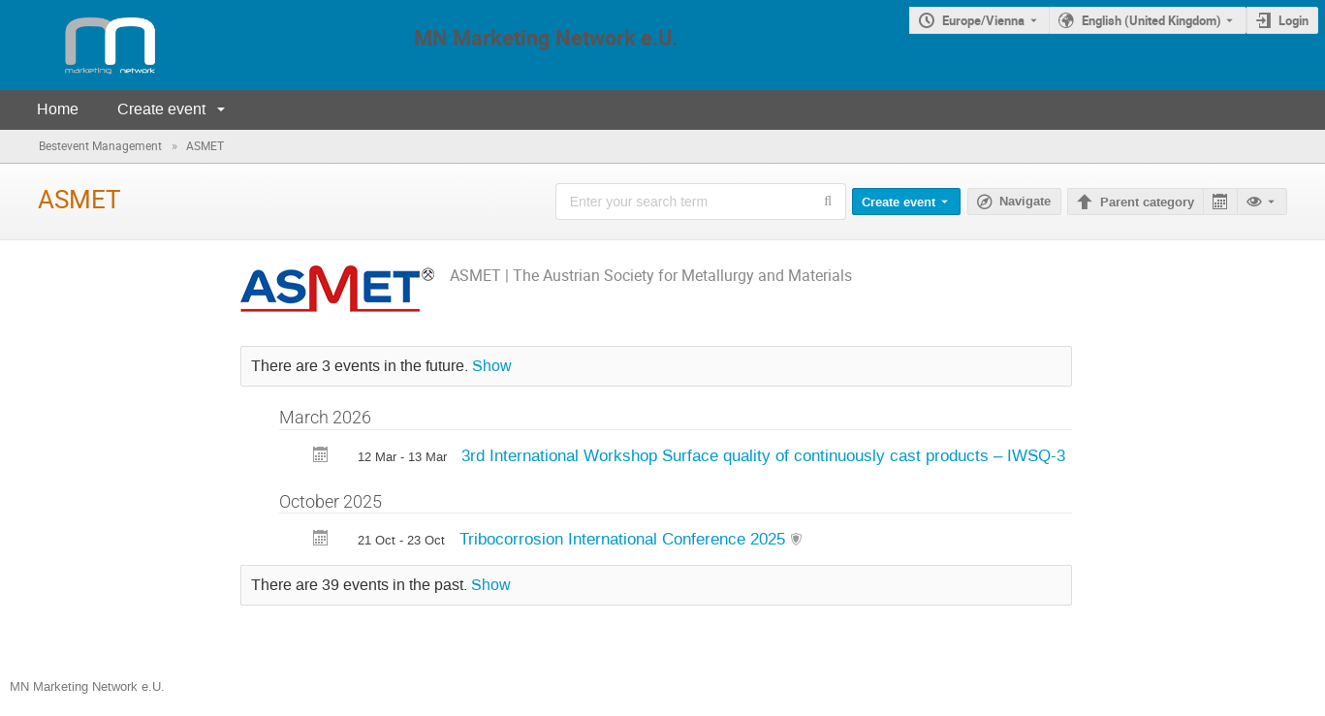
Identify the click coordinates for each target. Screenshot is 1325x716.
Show (492, 366)
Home (58, 109)
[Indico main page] (90, 45)
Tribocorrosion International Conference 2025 (624, 538)
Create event (161, 109)
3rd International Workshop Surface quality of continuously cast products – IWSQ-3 (763, 455)
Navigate (1025, 201)
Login (1293, 20)
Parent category (1147, 202)
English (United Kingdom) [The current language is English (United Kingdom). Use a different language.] (1151, 20)
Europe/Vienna (983, 20)
